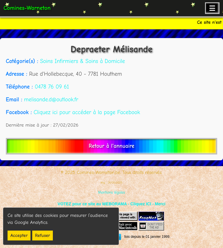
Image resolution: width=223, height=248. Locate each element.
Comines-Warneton (27, 8)
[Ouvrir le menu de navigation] (212, 8)
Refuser (42, 235)
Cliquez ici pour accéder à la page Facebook (87, 112)
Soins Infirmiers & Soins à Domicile (82, 61)
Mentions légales (111, 192)
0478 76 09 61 (52, 87)
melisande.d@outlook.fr (51, 99)
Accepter (19, 235)
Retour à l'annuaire (111, 146)
